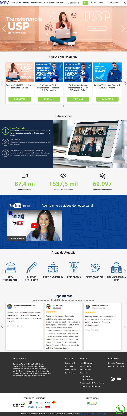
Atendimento (98, 2)
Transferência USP (86, 379)
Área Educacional (86, 363)
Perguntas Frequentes (116, 363)
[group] (10, 272)
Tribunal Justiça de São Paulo (90, 386)
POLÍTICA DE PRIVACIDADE (98, 414)
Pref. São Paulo (85, 370)
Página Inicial (70, 363)
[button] (124, 271)
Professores (36, 3)
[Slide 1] (63, 49)
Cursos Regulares (86, 366)
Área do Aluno (114, 2)
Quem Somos (16, 3)
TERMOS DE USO (83, 414)
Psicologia (83, 373)
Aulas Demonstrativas (53, 3)
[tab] (63, 106)
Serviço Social (85, 376)
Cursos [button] (26, 3)
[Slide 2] (65, 49)
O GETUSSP (69, 366)
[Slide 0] (61, 49)
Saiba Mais (19, 99)
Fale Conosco (70, 373)
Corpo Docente (70, 370)
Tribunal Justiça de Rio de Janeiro (92, 383)
